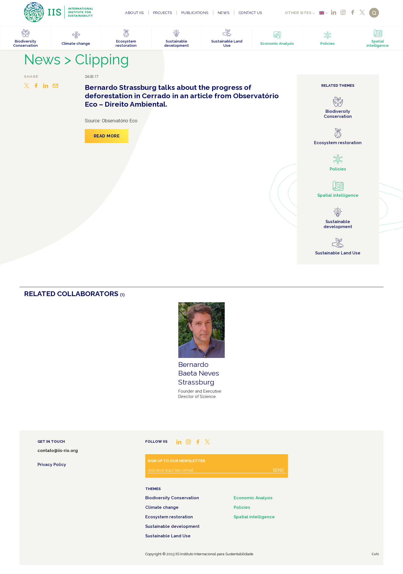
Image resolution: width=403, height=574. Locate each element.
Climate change (162, 507)
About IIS (134, 13)
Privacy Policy (52, 464)
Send (278, 470)
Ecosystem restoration (169, 516)
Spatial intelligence (254, 516)
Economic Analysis (253, 497)
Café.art (375, 554)
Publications (194, 13)
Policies (242, 507)
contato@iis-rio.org (58, 450)
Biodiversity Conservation (172, 497)
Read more (107, 136)
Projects (162, 13)
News (223, 13)
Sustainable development (172, 526)
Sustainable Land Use (168, 535)
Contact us (250, 13)
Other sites (298, 13)
